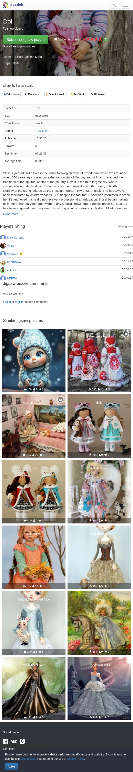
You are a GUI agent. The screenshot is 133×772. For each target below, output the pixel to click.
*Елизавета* (43, 130)
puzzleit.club (28, 758)
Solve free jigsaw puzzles (19, 46)
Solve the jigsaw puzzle (26, 40)
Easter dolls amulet (99, 337)
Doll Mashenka (99, 468)
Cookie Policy (75, 758)
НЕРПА (12, 278)
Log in (7, 302)
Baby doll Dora (99, 534)
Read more (11, 214)
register (19, 302)
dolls (99, 402)
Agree (11, 766)
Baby (34, 337)
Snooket (12, 254)
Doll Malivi (33, 534)
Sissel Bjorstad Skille (28, 56)
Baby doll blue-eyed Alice (34, 599)
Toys (99, 599)
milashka (12, 270)
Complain (9, 748)
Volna (10, 245)
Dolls (16, 63)
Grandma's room (33, 402)
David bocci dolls (33, 665)
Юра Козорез (15, 237)
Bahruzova (14, 262)
